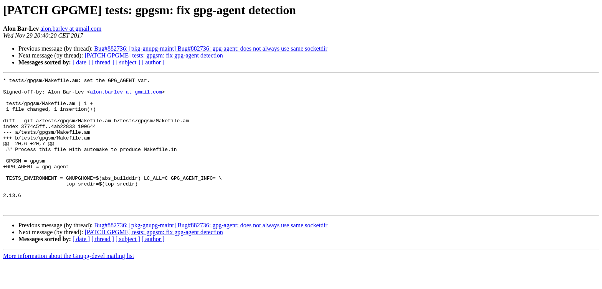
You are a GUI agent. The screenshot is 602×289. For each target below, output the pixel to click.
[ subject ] (128, 62)
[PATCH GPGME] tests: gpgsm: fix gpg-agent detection (153, 55)
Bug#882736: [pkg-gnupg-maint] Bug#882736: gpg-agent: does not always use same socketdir (210, 48)
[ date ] (81, 62)
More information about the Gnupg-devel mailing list (68, 282)
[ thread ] (102, 62)
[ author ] (153, 62)
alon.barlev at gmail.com (70, 28)
